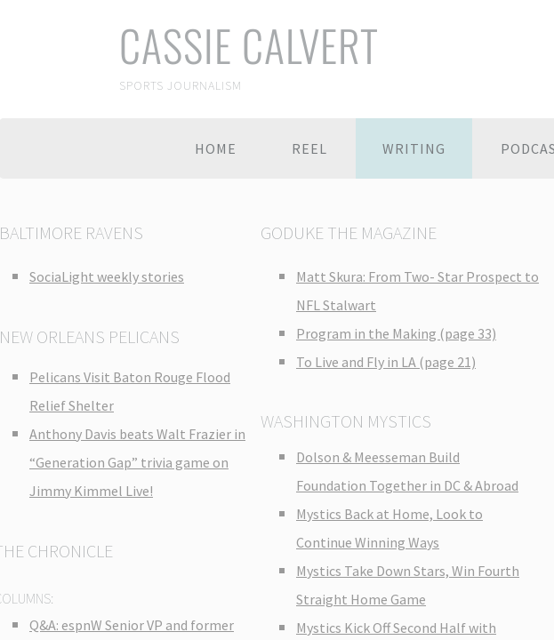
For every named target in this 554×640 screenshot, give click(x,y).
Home (216, 148)
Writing (414, 148)
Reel (309, 148)
